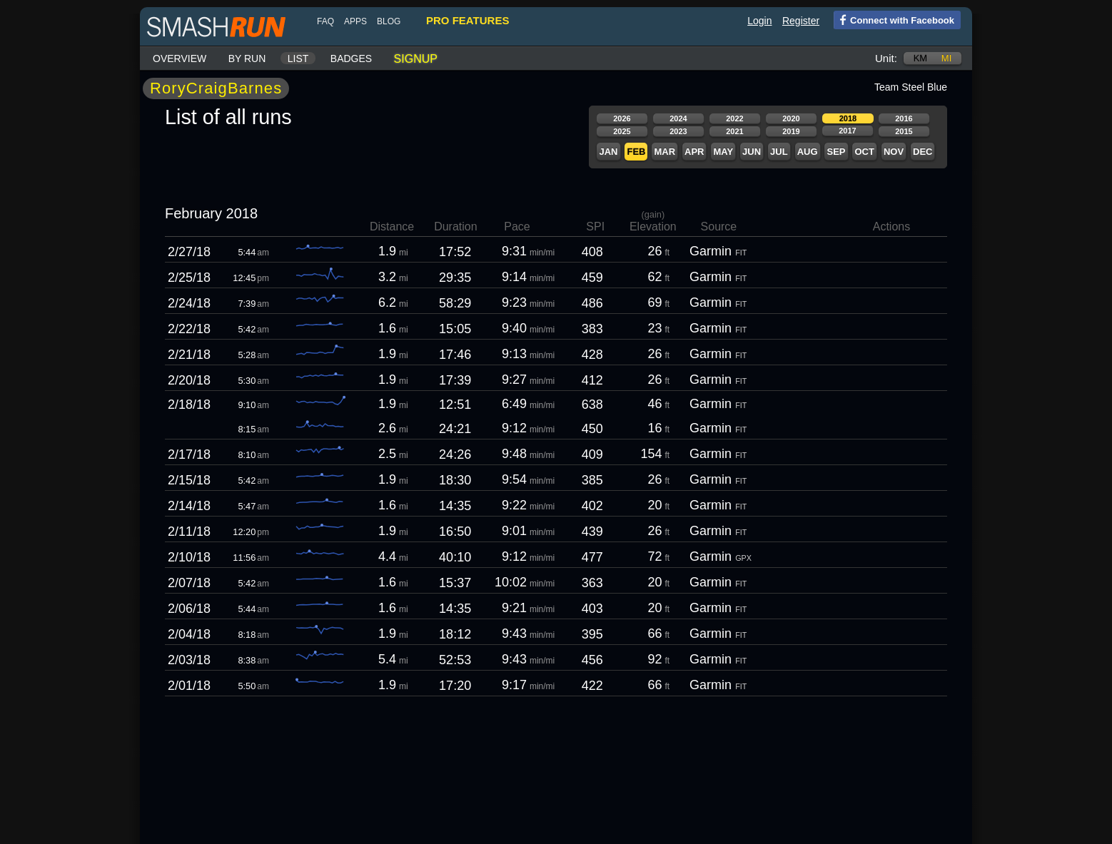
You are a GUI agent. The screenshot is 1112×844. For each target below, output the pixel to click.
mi (946, 58)
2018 (847, 118)
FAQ (325, 21)
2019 (790, 131)
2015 (903, 131)
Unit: (886, 58)
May (723, 151)
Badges (351, 58)
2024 (678, 118)
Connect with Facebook (894, 19)
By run (247, 58)
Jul (779, 151)
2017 (847, 130)
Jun (751, 151)
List (298, 58)
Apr (694, 151)
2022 (734, 118)
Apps (355, 21)
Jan (608, 151)
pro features (467, 20)
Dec (922, 151)
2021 (734, 131)
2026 (621, 118)
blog (388, 21)
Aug (807, 151)
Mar (664, 151)
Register (800, 20)
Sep (836, 151)
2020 (790, 118)
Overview (179, 58)
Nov (894, 151)
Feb (636, 151)
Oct (864, 151)
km (921, 58)
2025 (621, 131)
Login (759, 20)
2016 (903, 118)
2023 (678, 131)
